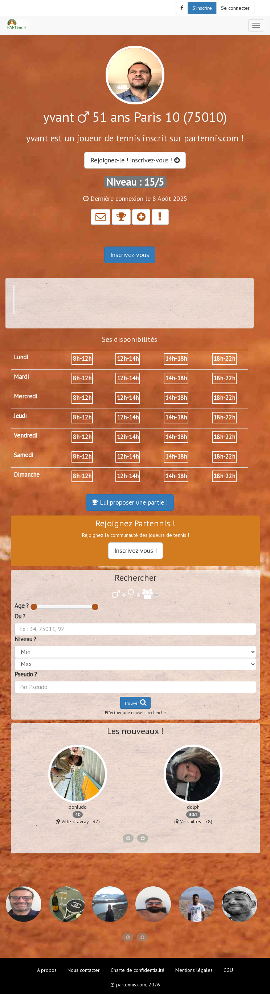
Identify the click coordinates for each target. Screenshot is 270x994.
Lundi (21, 357)
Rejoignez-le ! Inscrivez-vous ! (135, 160)
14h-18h (176, 359)
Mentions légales (194, 970)
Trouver (135, 702)
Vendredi (25, 435)
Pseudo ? (26, 674)
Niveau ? (25, 639)
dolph (193, 807)
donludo (78, 807)
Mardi (21, 377)
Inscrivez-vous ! (135, 550)
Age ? (22, 606)
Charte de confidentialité (137, 970)
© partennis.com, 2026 (135, 984)
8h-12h (82, 359)
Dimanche (27, 475)
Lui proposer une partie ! (130, 502)
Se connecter (235, 8)
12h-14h (128, 359)
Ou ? (20, 616)
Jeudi (20, 416)
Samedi (23, 455)
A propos (47, 970)
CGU (228, 970)
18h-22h (224, 359)
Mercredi (25, 396)
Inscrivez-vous (129, 254)
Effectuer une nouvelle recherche (135, 712)
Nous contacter (84, 970)
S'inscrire (202, 8)
